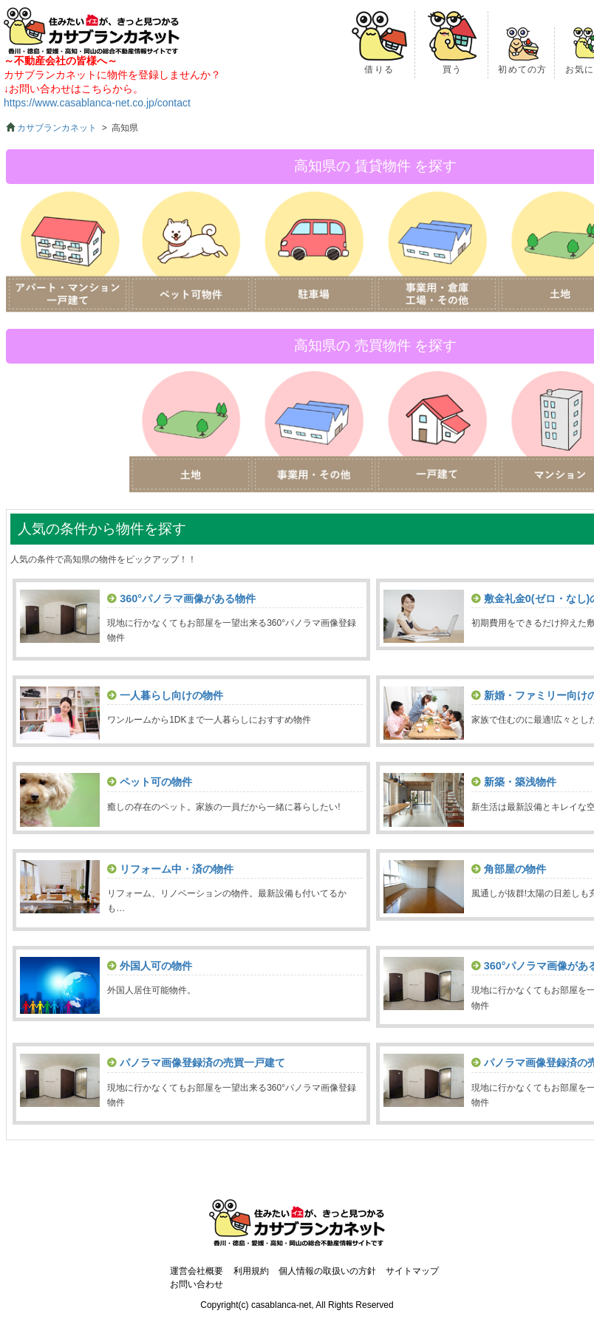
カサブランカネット (57, 128)
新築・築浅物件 (520, 782)
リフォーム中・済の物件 (176, 869)
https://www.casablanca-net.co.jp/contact (97, 103)
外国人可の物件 (156, 966)
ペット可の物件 (156, 782)
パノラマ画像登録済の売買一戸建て (202, 1063)
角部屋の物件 (515, 869)
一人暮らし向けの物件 (171, 695)
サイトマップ (412, 1271)
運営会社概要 (196, 1271)
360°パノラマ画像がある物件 (188, 598)
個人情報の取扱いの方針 (327, 1271)
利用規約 (251, 1271)
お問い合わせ (196, 1284)
